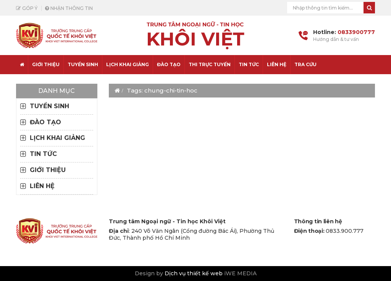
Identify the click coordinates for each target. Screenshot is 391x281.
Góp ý (29, 8)
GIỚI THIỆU (48, 170)
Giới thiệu (46, 64)
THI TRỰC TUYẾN (210, 64)
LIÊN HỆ (276, 64)
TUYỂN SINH (83, 64)
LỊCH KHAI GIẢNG (127, 64)
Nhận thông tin (71, 8)
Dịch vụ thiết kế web (194, 273)
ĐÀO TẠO (169, 64)
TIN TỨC (249, 64)
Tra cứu (305, 64)
